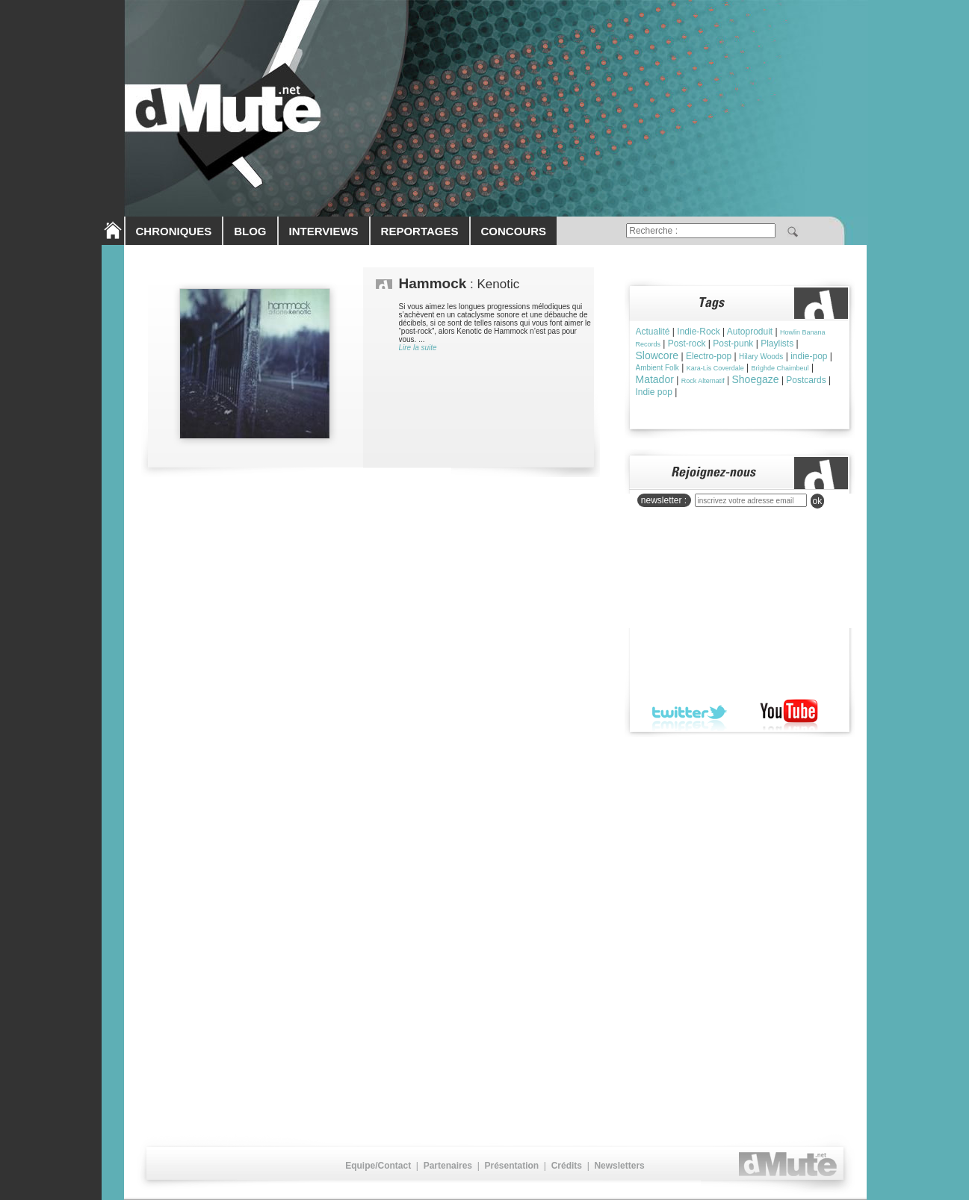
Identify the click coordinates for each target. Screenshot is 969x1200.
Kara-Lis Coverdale (715, 368)
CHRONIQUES (174, 231)
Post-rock (687, 343)
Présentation (511, 1165)
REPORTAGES (420, 231)
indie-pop (808, 356)
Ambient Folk (657, 368)
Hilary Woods (761, 356)
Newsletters (619, 1165)
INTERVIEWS (324, 231)
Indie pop (654, 392)
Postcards (806, 380)
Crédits (566, 1165)
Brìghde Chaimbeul (780, 368)
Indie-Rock (698, 331)
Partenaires (448, 1165)
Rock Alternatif (703, 381)
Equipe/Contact (378, 1165)
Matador (655, 379)
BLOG (250, 231)
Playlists (777, 343)
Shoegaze (754, 379)
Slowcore (657, 355)
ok (818, 501)
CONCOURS (514, 231)
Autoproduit (750, 331)
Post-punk (733, 343)
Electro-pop (708, 356)
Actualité (653, 331)
